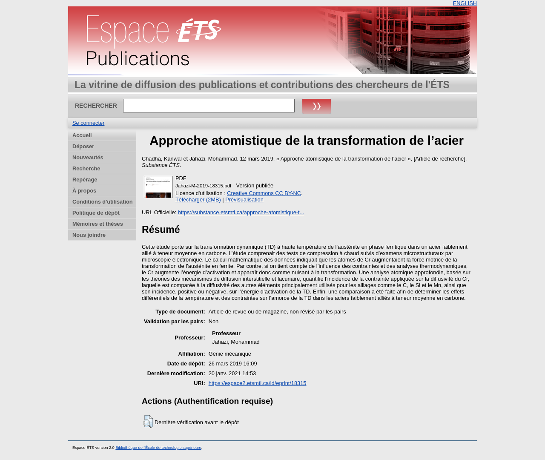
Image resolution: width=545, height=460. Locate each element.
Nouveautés (87, 157)
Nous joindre (89, 235)
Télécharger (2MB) (198, 199)
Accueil (82, 135)
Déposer (83, 146)
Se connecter (88, 123)
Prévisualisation (244, 199)
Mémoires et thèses (97, 224)
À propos (84, 190)
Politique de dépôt (96, 213)
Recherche (86, 168)
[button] (148, 421)
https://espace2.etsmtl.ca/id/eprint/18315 (258, 383)
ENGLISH (465, 3)
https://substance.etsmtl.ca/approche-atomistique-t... (241, 212)
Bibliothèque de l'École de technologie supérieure (158, 448)
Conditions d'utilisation (102, 201)
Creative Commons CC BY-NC (264, 193)
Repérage (84, 179)
